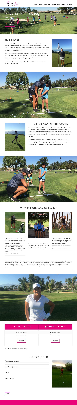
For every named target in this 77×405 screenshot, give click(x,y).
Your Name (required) (27, 362)
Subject (27, 374)
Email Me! (10, 24)
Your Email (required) (27, 368)
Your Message (27, 380)
